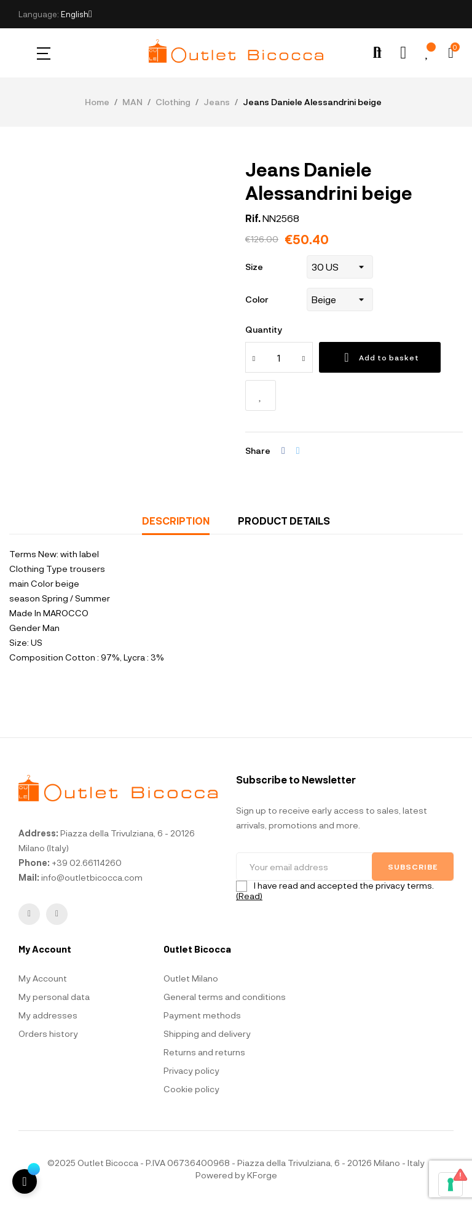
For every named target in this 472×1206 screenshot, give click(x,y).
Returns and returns (204, 1052)
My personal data (54, 996)
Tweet (298, 451)
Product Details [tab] (284, 520)
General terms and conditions (224, 996)
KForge (262, 1175)
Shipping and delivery (207, 1033)
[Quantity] (279, 357)
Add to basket (379, 357)
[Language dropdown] (76, 14)
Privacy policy (191, 1070)
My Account (42, 978)
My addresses (47, 1015)
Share (283, 451)
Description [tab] (176, 520)
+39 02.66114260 (87, 862)
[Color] (340, 299)
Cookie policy (191, 1089)
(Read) (249, 896)
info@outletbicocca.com (92, 877)
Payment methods (202, 1015)
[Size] (340, 267)
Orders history (48, 1033)
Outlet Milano (190, 978)
